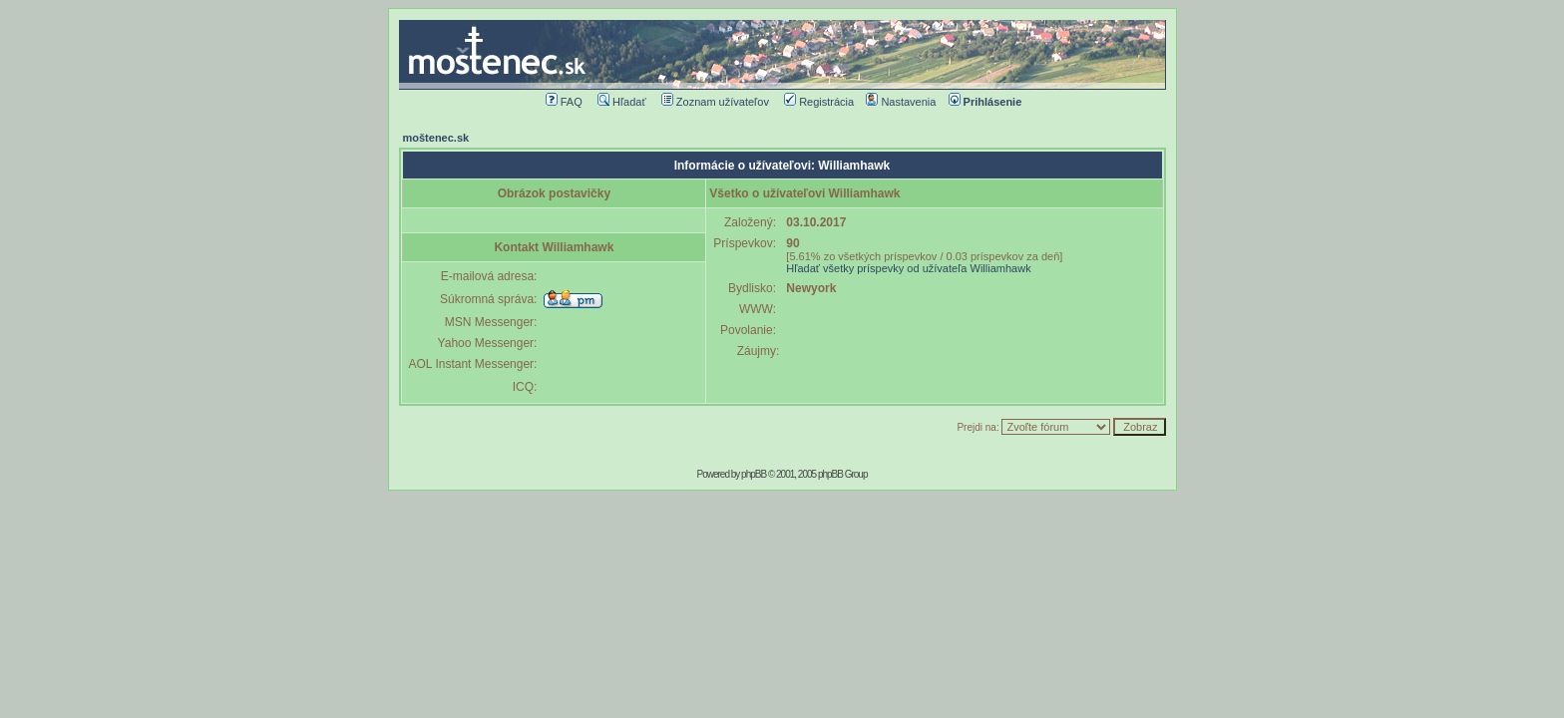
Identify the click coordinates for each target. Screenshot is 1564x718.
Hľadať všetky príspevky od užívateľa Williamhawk (908, 268)
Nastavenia (901, 102)
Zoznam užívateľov (715, 102)
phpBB (753, 474)
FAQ (564, 102)
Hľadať (621, 102)
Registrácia (819, 102)
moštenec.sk (436, 138)
